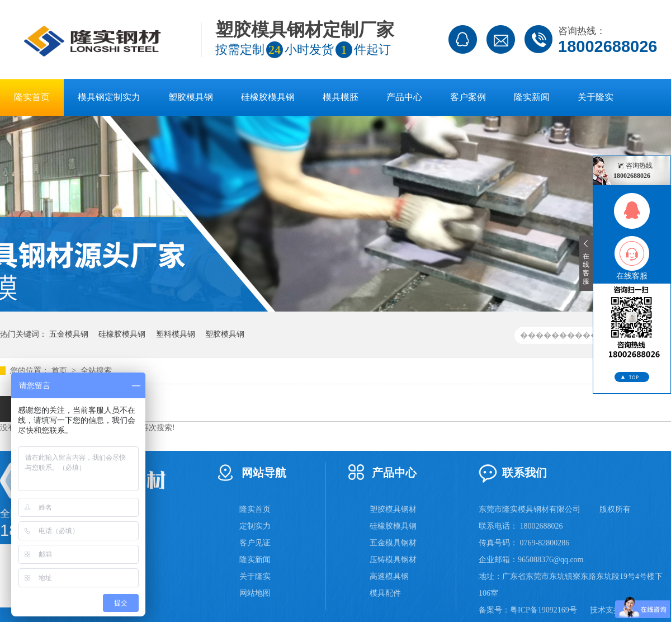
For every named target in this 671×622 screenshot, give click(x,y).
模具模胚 (340, 97)
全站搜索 (96, 370)
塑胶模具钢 (190, 97)
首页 (60, 370)
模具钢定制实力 (109, 97)
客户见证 (255, 543)
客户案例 (468, 97)
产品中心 (404, 97)
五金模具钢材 (393, 543)
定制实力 (255, 526)
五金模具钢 (68, 334)
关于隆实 (595, 97)
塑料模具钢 (175, 334)
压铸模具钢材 (393, 559)
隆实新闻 (532, 97)
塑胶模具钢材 (393, 509)
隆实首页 (32, 97)
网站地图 (255, 593)
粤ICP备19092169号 (543, 610)
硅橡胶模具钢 (268, 97)
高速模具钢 (389, 576)
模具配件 (385, 593)
